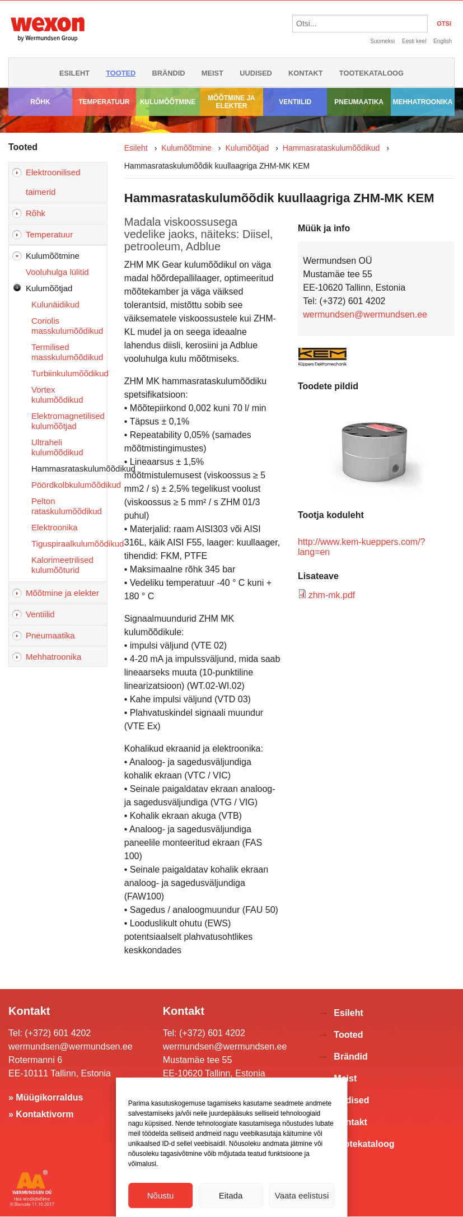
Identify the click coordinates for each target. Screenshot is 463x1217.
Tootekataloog (371, 73)
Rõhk (40, 102)
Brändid (168, 73)
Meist (212, 73)
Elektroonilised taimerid (53, 182)
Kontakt (305, 73)
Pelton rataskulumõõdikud (66, 506)
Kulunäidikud (55, 304)
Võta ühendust (232, 1207)
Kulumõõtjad (49, 288)
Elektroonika (54, 527)
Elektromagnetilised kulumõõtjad (68, 421)
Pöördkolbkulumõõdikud (69, 484)
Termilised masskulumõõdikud (67, 352)
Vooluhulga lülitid (57, 272)
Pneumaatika (359, 102)
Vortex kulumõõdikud (57, 394)
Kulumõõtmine (167, 102)
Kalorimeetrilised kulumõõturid (62, 565)
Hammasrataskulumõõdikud (69, 468)
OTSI (444, 23)
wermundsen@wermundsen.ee (365, 314)
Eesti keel (414, 41)
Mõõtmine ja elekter (231, 102)
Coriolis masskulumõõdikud (67, 325)
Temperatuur (103, 102)
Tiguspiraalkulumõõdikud (69, 543)
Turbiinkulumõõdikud (69, 373)
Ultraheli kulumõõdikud (57, 447)
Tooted (120, 73)
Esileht (74, 73)
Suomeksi (382, 41)
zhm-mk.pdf (332, 595)
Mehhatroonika (422, 102)
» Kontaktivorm (40, 1114)
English (442, 41)
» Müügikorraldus (45, 1097)
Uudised (256, 73)
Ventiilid (295, 102)
